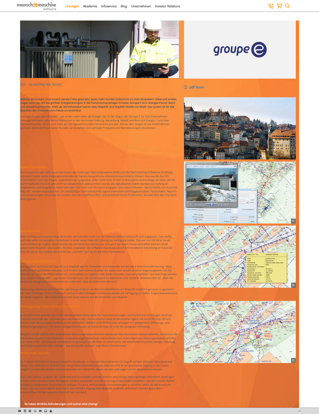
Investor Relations (167, 6)
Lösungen (72, 6)
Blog (124, 6)
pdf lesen (194, 87)
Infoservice (109, 6)
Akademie (90, 6)
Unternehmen (141, 6)
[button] (51, 411)
